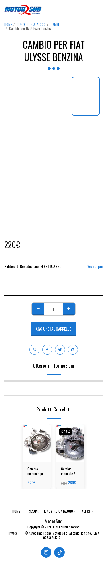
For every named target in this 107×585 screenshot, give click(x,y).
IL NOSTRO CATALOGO (31, 24)
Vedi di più (95, 266)
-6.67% (65, 431)
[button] (99, 10)
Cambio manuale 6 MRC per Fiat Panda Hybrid (70, 471)
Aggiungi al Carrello (54, 329)
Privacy (12, 533)
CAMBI (55, 24)
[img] (37, 443)
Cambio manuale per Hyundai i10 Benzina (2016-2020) (36, 471)
